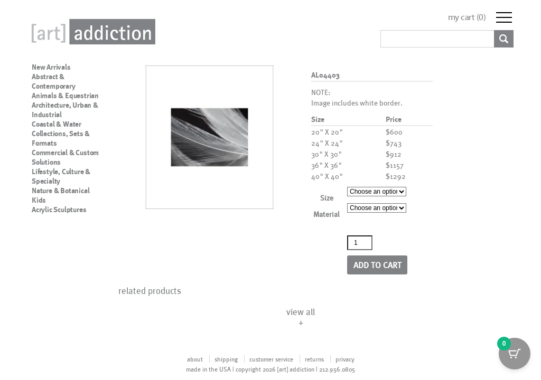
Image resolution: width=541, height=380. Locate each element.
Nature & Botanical (60, 190)
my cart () (467, 17)
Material (326, 214)
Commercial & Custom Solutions (65, 157)
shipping (226, 359)
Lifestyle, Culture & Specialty (61, 176)
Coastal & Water (56, 124)
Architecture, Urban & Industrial (65, 110)
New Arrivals (51, 67)
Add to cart (377, 265)
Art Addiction (91, 31)
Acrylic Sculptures (59, 209)
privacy (345, 359)
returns (314, 359)
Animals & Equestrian (65, 95)
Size (326, 197)
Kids (39, 200)
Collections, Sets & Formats (61, 138)
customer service (271, 359)
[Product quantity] (359, 242)
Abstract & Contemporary (54, 81)
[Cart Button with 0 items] (514, 353)
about (195, 359)
